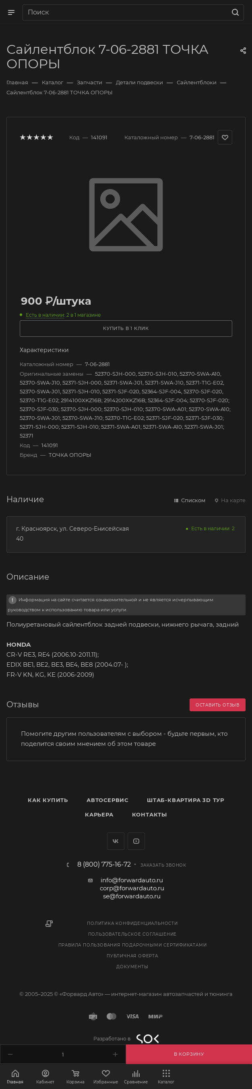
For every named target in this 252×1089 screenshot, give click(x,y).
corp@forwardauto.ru (132, 888)
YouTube (136, 841)
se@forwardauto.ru (132, 896)
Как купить (48, 800)
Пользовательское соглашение (132, 934)
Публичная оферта (132, 956)
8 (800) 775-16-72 (104, 864)
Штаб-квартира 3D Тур (185, 800)
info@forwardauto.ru (132, 880)
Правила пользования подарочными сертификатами (132, 945)
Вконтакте (115, 841)
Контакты (149, 814)
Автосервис (107, 800)
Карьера (99, 814)
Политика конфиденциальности (132, 923)
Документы (132, 966)
